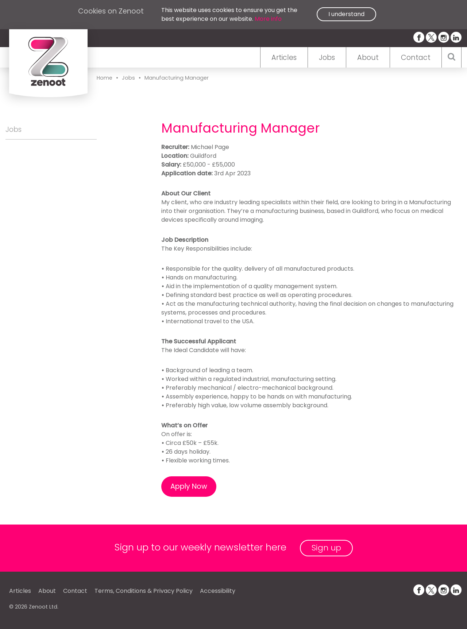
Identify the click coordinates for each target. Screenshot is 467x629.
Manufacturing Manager (176, 77)
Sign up (326, 547)
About (368, 57)
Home (104, 77)
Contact (416, 57)
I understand (346, 14)
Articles (284, 57)
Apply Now (188, 486)
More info (268, 19)
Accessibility (217, 591)
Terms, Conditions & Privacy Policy (143, 591)
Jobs (327, 57)
